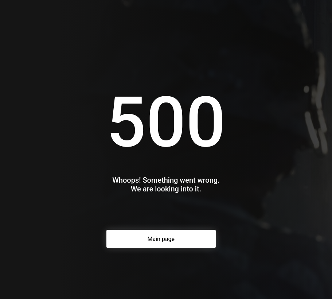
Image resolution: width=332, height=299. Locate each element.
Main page (161, 239)
